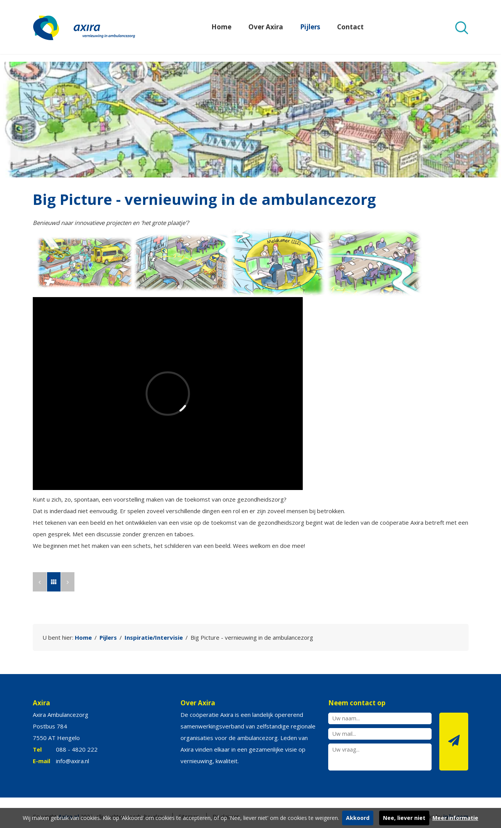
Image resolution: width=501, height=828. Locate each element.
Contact (350, 26)
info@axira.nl (72, 761)
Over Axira (265, 26)
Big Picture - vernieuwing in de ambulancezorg (252, 637)
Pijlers (310, 26)
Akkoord (357, 817)
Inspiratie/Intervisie (154, 637)
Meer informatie (455, 817)
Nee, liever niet (404, 817)
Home (221, 26)
